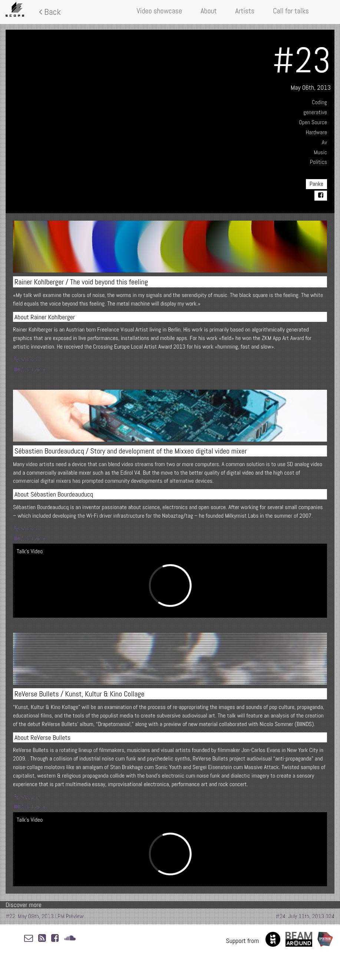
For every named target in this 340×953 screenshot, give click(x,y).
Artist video (30, 369)
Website (26, 359)
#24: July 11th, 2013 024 (305, 916)
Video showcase (159, 11)
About (209, 11)
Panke (316, 184)
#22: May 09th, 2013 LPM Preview (44, 916)
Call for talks (291, 11)
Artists (245, 11)
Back (50, 11)
